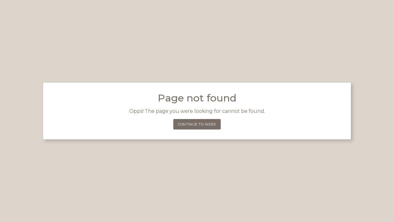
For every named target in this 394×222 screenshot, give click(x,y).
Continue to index (197, 124)
